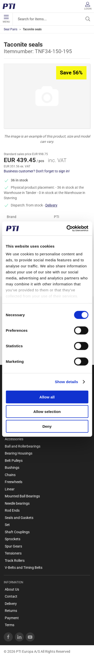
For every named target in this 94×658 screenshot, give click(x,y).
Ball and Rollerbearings (22, 446)
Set (7, 525)
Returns (11, 611)
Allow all (47, 397)
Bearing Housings (18, 453)
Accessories (14, 439)
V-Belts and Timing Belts (23, 568)
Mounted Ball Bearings (22, 496)
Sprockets (12, 539)
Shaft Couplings (17, 532)
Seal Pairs (10, 29)
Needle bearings (17, 503)
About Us (12, 589)
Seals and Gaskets (19, 518)
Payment (12, 618)
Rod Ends (12, 510)
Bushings (12, 468)
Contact (11, 596)
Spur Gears (13, 546)
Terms (9, 625)
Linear (10, 489)
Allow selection (47, 411)
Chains (10, 475)
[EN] (10, 6)
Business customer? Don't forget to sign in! (37, 171)
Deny (47, 426)
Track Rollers (15, 561)
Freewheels (13, 482)
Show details (66, 382)
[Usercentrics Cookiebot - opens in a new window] (67, 228)
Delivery (51, 205)
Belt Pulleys (14, 461)
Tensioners (13, 553)
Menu (6, 19)
